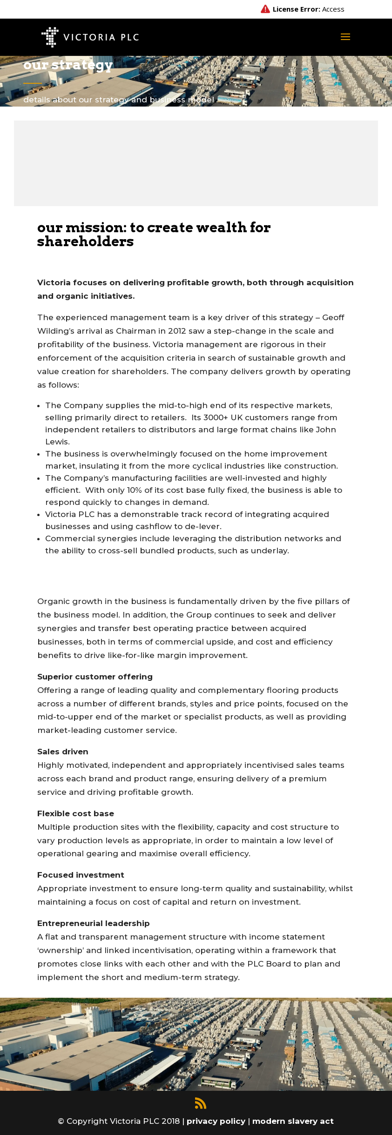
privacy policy (217, 1121)
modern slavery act (293, 1121)
